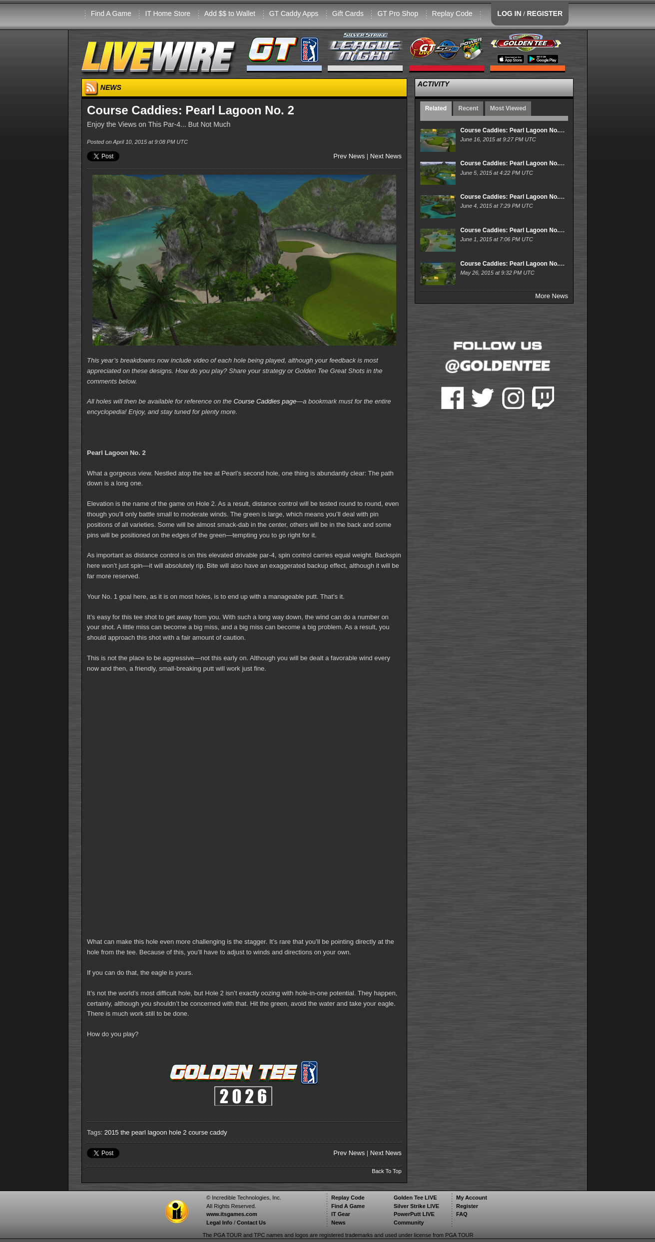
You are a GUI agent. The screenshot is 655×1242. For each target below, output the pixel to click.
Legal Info (219, 1223)
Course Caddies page (264, 401)
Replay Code (452, 13)
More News (551, 296)
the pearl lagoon (143, 1132)
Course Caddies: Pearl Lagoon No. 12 (513, 196)
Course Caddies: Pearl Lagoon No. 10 (513, 263)
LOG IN (509, 13)
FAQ (462, 1214)
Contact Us (251, 1223)
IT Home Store (167, 13)
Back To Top (387, 1171)
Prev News (349, 156)
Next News (386, 156)
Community (409, 1223)
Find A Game (111, 13)
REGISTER (545, 13)
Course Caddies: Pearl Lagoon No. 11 (513, 230)
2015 (111, 1132)
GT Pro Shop (397, 13)
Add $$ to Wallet (229, 13)
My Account (471, 1198)
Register (467, 1206)
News (338, 1223)
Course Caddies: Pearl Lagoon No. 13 (513, 163)
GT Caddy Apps (294, 13)
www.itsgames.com (231, 1214)
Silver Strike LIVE (416, 1206)
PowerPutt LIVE (414, 1214)
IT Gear (340, 1214)
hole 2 (177, 1132)
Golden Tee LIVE (415, 1198)
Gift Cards (348, 13)
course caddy (207, 1132)
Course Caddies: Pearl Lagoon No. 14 (513, 130)
